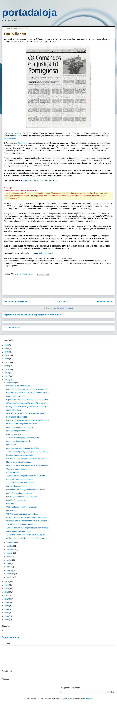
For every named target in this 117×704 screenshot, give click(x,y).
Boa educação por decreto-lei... (18, 441)
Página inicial (61, 301)
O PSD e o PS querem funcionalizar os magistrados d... (28, 420)
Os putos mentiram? (12, 327)
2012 (7, 592)
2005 (7, 613)
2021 (7, 362)
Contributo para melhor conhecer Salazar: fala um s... (27, 521)
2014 (7, 585)
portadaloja (29, 12)
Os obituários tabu (13, 410)
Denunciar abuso (10, 637)
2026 (7, 345)
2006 (7, 609)
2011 (7, 595)
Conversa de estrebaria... (16, 396)
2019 (7, 369)
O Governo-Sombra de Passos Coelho (21, 497)
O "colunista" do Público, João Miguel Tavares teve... (27, 403)
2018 (7, 373)
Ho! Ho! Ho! (11, 445)
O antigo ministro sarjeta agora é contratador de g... (26, 407)
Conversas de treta (13, 434)
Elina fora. (10, 504)
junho (9, 560)
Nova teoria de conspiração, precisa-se (21, 424)
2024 (7, 352)
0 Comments (28, 274)
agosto (10, 553)
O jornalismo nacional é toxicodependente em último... (27, 400)
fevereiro (10, 574)
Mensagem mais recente (15, 301)
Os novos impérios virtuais (16, 486)
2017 (7, 376)
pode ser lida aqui (45, 253)
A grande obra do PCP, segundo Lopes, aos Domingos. (28, 528)
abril (9, 567)
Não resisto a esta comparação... (19, 462)
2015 (7, 581)
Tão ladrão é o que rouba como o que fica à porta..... (27, 535)
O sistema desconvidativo (16, 469)
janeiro (10, 577)
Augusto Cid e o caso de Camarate (20, 483)
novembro (11, 543)
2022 (7, 359)
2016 (7, 380)
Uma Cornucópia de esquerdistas (19, 427)
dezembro (11, 383)
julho (9, 556)
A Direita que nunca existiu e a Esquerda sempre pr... (27, 538)
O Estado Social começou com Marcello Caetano (25, 490)
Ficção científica (12, 472)
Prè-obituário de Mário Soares (18, 386)
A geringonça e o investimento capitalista (22, 448)
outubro (10, 546)
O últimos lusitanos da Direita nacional (21, 507)
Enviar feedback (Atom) (63, 308)
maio (9, 563)
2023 (7, 355)
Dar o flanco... (11, 510)
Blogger (89, 699)
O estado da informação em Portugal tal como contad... (28, 389)
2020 (7, 366)
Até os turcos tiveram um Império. (19, 479)
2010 (7, 599)
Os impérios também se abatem (19, 493)
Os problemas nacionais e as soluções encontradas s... (28, 393)
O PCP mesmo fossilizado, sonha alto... (22, 514)
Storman (66, 699)
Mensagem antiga (104, 301)
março (9, 570)
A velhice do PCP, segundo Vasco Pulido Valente (25, 476)
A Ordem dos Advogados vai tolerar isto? (22, 438)
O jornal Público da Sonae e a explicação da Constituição (32, 315)
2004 (7, 616)
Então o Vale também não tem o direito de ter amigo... (27, 517)
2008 (7, 606)
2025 (7, 349)
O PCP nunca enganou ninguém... (19, 531)
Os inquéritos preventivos (16, 431)
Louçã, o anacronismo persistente (19, 455)
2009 (7, 602)
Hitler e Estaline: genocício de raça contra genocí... (26, 413)
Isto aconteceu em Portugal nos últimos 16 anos (25, 458)
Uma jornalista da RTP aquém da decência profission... (28, 465)
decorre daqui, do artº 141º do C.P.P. (37, 180)
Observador (22, 143)
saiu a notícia (16, 133)
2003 (7, 620)
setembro (11, 550)
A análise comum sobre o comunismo (21, 524)
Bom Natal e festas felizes (16, 417)
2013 (7, 588)
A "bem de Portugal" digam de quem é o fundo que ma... (28, 452)
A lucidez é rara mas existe (17, 500)
